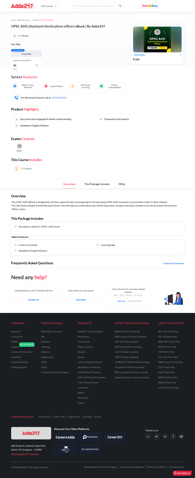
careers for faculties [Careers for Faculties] (22, 351)
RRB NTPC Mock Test (169, 341)
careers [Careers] (15, 346)
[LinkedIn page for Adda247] (148, 436)
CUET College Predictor (90, 362)
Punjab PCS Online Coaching (129, 367)
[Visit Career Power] (90, 449)
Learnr (81, 402)
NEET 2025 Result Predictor (92, 377)
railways (45, 341)
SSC (43, 336)
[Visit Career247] (115, 437)
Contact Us (33, 300)
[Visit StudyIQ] (65, 449)
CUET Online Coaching (127, 351)
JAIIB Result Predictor (89, 367)
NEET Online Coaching (126, 357)
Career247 (83, 387)
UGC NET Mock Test (168, 387)
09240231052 (59, 97)
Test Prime (83, 397)
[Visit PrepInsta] (90, 437)
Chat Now (81, 300)
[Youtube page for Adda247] (181, 436)
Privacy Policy (177, 466)
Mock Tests (83, 336)
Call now (122, 300)
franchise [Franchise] (16, 357)
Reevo (81, 392)
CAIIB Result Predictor (89, 372)
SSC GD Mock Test (167, 336)
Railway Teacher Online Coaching (132, 377)
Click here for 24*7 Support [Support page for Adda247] (25, 453)
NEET (44, 367)
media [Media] (14, 341)
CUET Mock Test (166, 367)
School (98, 416)
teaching (45, 346)
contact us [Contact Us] (17, 336)
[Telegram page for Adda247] (164, 436)
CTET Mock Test (166, 351)
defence (45, 351)
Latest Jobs (59, 416)
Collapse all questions (173, 263)
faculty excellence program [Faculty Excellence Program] (55, 372)
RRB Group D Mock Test (170, 362)
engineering (47, 357)
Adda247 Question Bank (90, 331)
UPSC (44, 362)
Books (81, 357)
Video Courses (85, 346)
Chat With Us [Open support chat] (182, 473)
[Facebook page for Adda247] (173, 436)
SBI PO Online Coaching (127, 331)
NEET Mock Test (166, 372)
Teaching (87, 416)
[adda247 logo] (31, 433)
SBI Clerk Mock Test (168, 331)
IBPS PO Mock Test (168, 377)
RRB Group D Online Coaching (130, 336)
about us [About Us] (16, 331)
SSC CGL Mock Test (168, 357)
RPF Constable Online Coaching (131, 372)
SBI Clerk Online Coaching (128, 346)
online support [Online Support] (19, 367)
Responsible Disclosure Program (100, 466)
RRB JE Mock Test (167, 382)
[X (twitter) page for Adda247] (156, 436)
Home (13, 20)
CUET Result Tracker (88, 382)
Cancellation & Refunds (132, 466)
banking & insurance (51, 331)
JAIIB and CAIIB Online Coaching (132, 362)
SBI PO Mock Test (167, 346)
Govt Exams (45, 416)
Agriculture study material (28, 20)
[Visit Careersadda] (65, 437)
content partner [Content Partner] (19, 362)
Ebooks (36, 20)
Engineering (74, 416)
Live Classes (84, 341)
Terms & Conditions (157, 466)
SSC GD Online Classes (127, 341)
